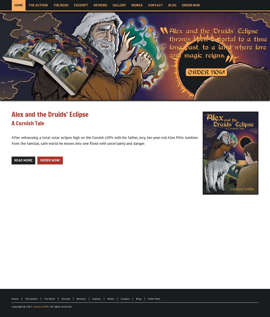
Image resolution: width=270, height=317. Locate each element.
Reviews (81, 298)
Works (110, 298)
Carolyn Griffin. (41, 306)
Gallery (96, 298)
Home (15, 298)
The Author (31, 298)
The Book (49, 298)
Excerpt (66, 298)
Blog (138, 298)
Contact (125, 298)
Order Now (154, 298)
